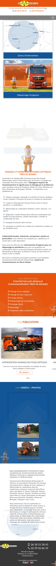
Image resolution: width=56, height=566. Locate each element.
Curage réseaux (16, 298)
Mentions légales (27, 551)
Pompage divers (16, 304)
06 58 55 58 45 (20, 11)
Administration (27, 556)
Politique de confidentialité (27, 554)
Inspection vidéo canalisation (22, 310)
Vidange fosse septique (19, 291)
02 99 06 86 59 (38, 11)
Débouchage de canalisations (22, 301)
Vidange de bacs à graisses (21, 294)
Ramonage (14, 307)
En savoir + (24, 372)
